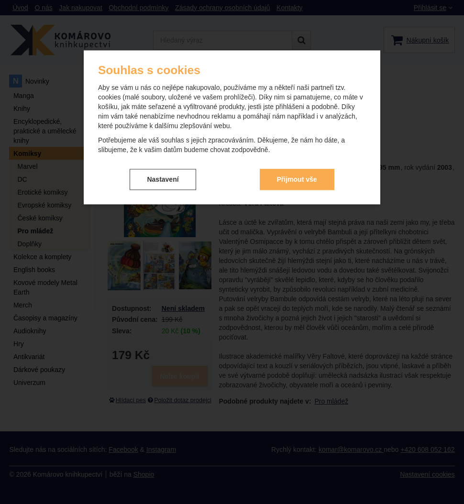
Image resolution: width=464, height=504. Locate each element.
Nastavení (162, 179)
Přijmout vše (297, 179)
